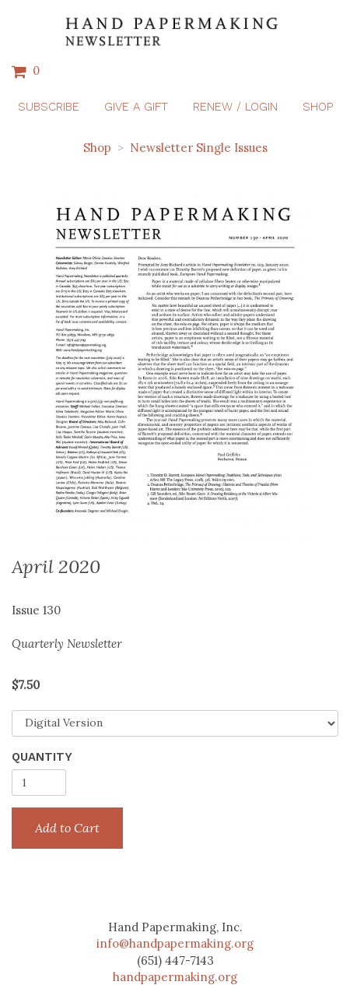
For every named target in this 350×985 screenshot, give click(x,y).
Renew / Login (235, 107)
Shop (318, 107)
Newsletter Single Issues (199, 147)
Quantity (42, 757)
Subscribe (48, 107)
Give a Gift (136, 107)
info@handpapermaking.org (175, 943)
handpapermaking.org (175, 976)
